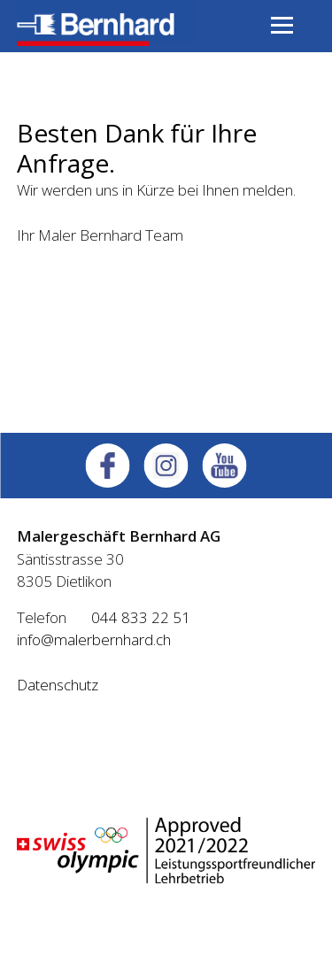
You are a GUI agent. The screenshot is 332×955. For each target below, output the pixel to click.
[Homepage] (105, 40)
